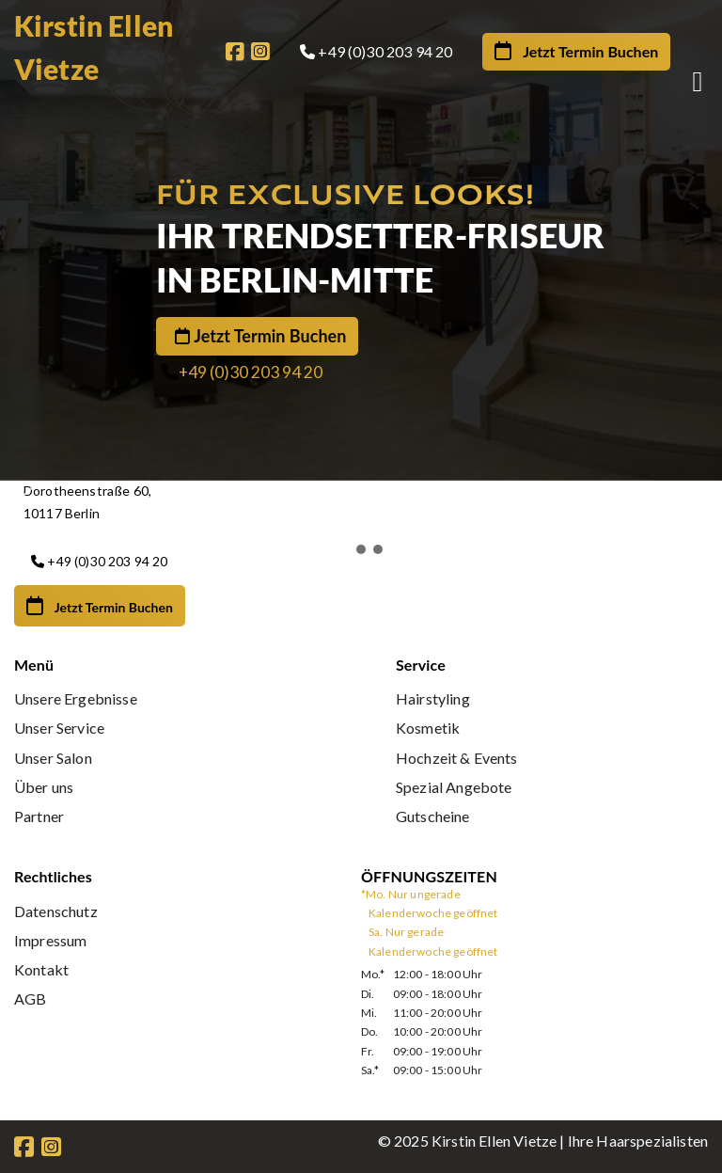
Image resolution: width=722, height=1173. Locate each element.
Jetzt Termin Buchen (270, 336)
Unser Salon (53, 758)
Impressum (50, 940)
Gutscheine (433, 816)
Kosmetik (428, 728)
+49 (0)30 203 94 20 (250, 374)
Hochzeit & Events (457, 758)
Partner (39, 816)
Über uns (43, 787)
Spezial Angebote (454, 787)
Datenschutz (56, 911)
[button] (368, 498)
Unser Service (59, 728)
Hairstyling (433, 698)
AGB (30, 998)
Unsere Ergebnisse (75, 698)
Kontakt (41, 969)
